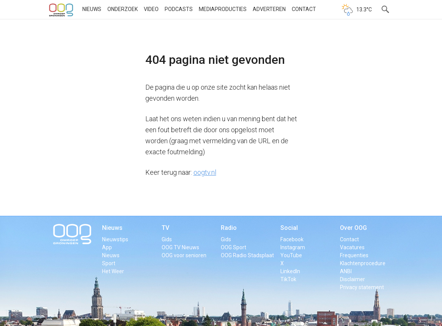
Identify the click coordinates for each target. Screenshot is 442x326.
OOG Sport (233, 247)
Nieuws (91, 9)
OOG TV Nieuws (180, 247)
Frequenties (354, 255)
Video (151, 9)
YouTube (291, 255)
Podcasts (179, 9)
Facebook (292, 239)
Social (289, 227)
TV (165, 227)
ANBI (346, 271)
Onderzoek (122, 9)
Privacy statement (362, 287)
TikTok (288, 279)
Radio (229, 227)
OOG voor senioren (184, 255)
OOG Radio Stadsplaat (247, 255)
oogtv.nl (204, 172)
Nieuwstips (115, 239)
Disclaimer (352, 279)
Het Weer (113, 271)
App (107, 247)
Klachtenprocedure (362, 263)
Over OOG (353, 227)
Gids (167, 239)
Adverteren (269, 9)
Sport (108, 263)
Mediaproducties (223, 9)
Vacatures (352, 247)
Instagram (292, 247)
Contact (304, 9)
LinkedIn (290, 271)
